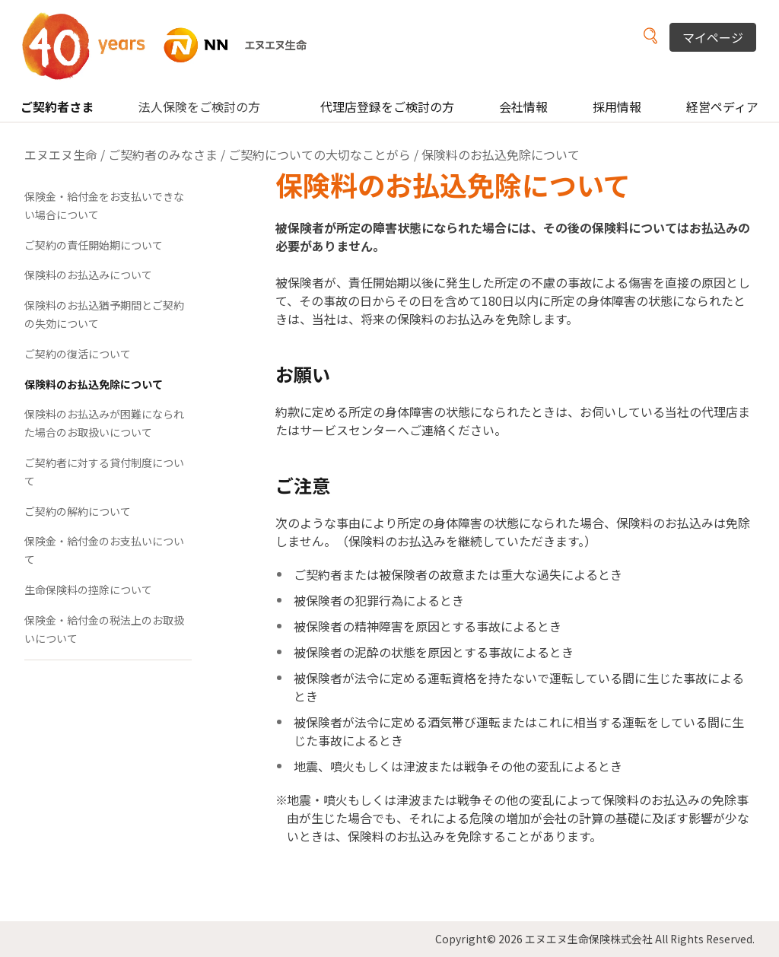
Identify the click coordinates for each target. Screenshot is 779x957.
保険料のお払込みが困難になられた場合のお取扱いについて (104, 423)
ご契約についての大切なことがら (319, 154)
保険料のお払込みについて (88, 274)
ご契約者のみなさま (163, 154)
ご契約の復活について (77, 353)
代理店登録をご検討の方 (387, 106)
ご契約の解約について (77, 511)
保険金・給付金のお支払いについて (104, 550)
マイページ (712, 37)
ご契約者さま (57, 106)
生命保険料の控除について (88, 589)
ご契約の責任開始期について (93, 245)
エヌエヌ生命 (60, 154)
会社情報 (523, 106)
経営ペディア (722, 106)
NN (174, 45)
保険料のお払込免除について (93, 384)
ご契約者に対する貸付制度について (104, 471)
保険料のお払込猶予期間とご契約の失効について (104, 314)
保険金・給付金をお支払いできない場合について (104, 205)
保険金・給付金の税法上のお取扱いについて (104, 629)
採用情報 (617, 106)
